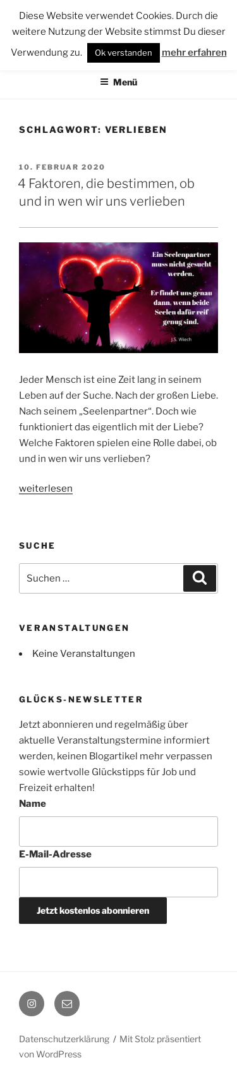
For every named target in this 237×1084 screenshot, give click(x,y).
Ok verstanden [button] (123, 52)
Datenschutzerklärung (64, 1038)
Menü (118, 82)
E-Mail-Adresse (55, 854)
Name (32, 803)
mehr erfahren (194, 52)
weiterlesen (46, 488)
